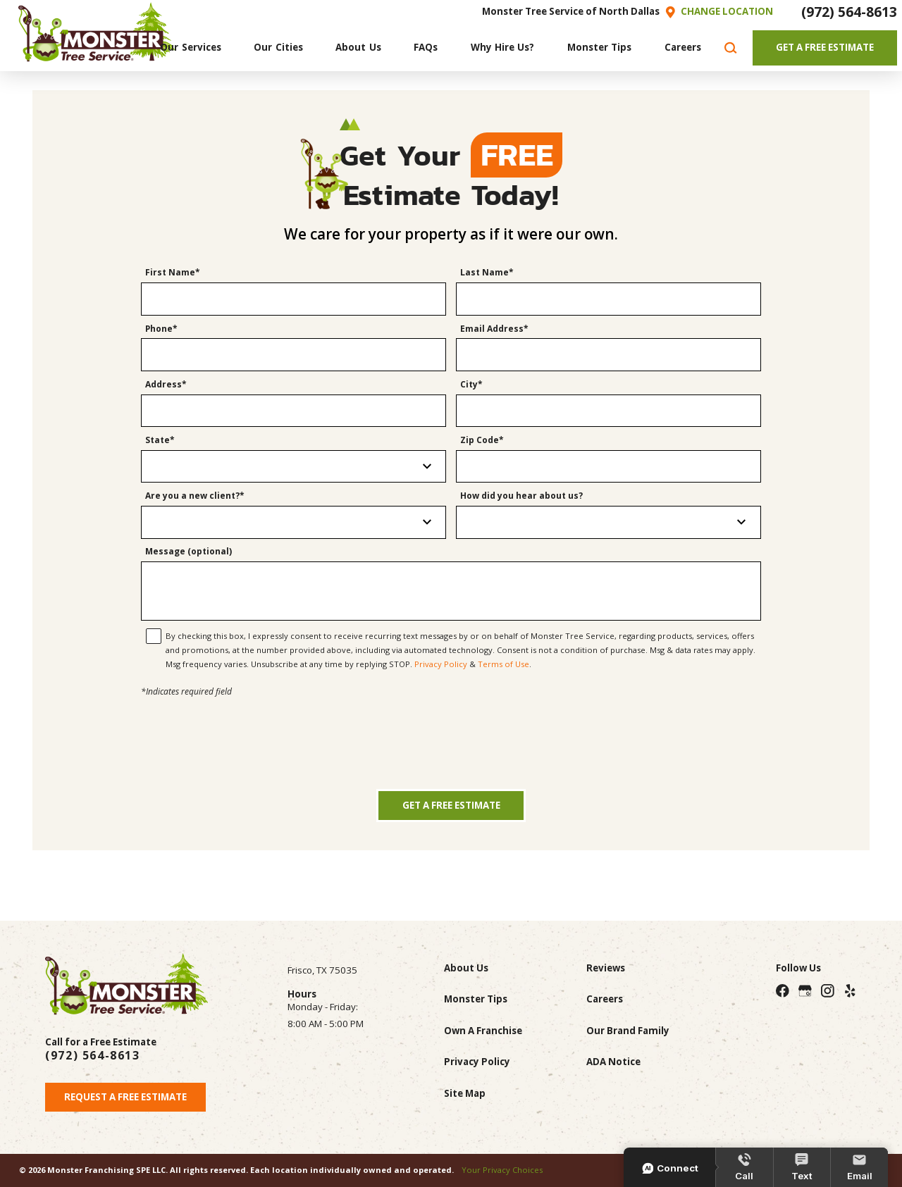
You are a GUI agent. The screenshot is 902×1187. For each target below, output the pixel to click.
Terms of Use (503, 664)
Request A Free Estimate (125, 1096)
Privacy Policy (440, 664)
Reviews (605, 968)
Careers (604, 999)
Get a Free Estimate (451, 805)
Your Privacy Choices (502, 1169)
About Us (466, 968)
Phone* (161, 329)
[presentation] (451, 727)
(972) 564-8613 (849, 11)
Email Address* (494, 329)
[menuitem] (190, 48)
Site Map (465, 1093)
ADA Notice (613, 1061)
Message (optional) (188, 552)
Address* (166, 385)
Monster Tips (475, 999)
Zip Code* (482, 440)
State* (160, 440)
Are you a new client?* (195, 496)
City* (471, 385)
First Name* (172, 273)
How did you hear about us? (521, 496)
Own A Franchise (483, 1030)
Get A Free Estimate (825, 47)
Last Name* (487, 273)
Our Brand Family (627, 1030)
